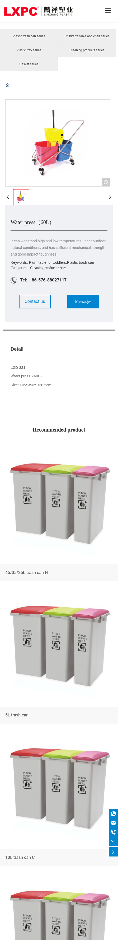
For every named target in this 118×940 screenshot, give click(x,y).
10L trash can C (59, 799)
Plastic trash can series (29, 36)
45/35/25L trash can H (59, 514)
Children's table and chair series (86, 36)
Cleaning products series (86, 50)
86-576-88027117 (49, 280)
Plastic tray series (28, 50)
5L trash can (59, 657)
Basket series (28, 64)
